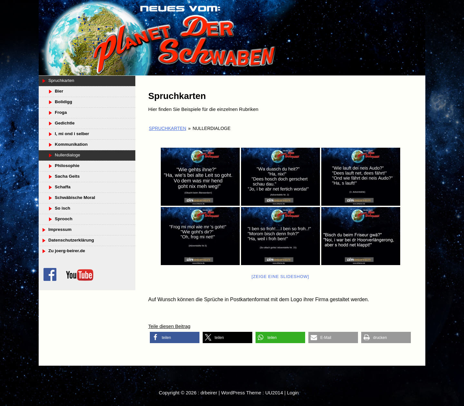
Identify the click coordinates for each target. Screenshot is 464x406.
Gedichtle (65, 123)
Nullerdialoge (67, 155)
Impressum (60, 229)
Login (293, 392)
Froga (61, 112)
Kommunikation (71, 144)
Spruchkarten (167, 128)
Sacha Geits (67, 176)
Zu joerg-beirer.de (66, 250)
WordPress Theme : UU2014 (252, 392)
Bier (59, 91)
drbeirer (208, 392)
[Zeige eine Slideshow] (280, 276)
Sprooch (63, 218)
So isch (62, 208)
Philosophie (67, 165)
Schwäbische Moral (75, 197)
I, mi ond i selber (72, 133)
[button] (174, 337)
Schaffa (63, 186)
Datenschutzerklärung (71, 240)
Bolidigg (63, 101)
